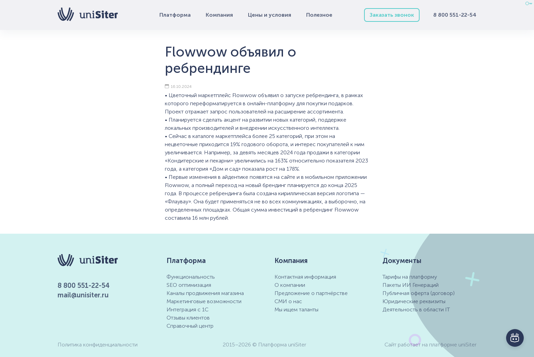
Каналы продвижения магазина (205, 293)
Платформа (175, 15)
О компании (289, 285)
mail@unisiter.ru (83, 295)
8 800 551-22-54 (454, 15)
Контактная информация (305, 277)
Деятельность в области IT (416, 309)
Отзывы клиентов (188, 317)
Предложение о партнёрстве (311, 293)
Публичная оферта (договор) (418, 293)
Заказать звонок (392, 15)
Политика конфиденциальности (98, 344)
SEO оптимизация (189, 285)
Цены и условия (269, 15)
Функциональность (191, 277)
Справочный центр (190, 326)
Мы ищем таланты (296, 309)
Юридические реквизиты (413, 301)
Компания (219, 15)
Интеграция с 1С (187, 309)
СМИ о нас (288, 301)
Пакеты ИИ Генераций (410, 285)
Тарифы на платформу (409, 277)
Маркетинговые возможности (204, 301)
